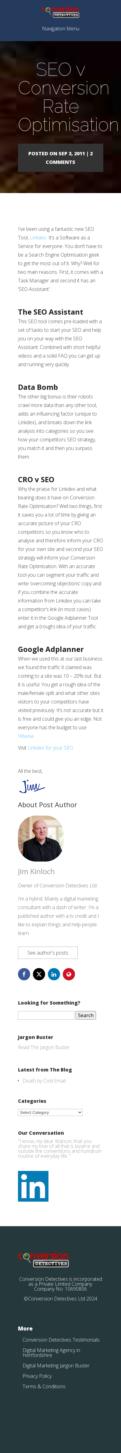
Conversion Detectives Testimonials (61, 1339)
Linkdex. (38, 237)
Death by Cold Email (44, 1080)
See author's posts (47, 952)
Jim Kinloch (36, 871)
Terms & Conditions (44, 1386)
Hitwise (26, 736)
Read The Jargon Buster (44, 1047)
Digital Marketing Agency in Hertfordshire (51, 1352)
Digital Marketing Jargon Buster (56, 1365)
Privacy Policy (37, 1376)
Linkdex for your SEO (50, 747)
